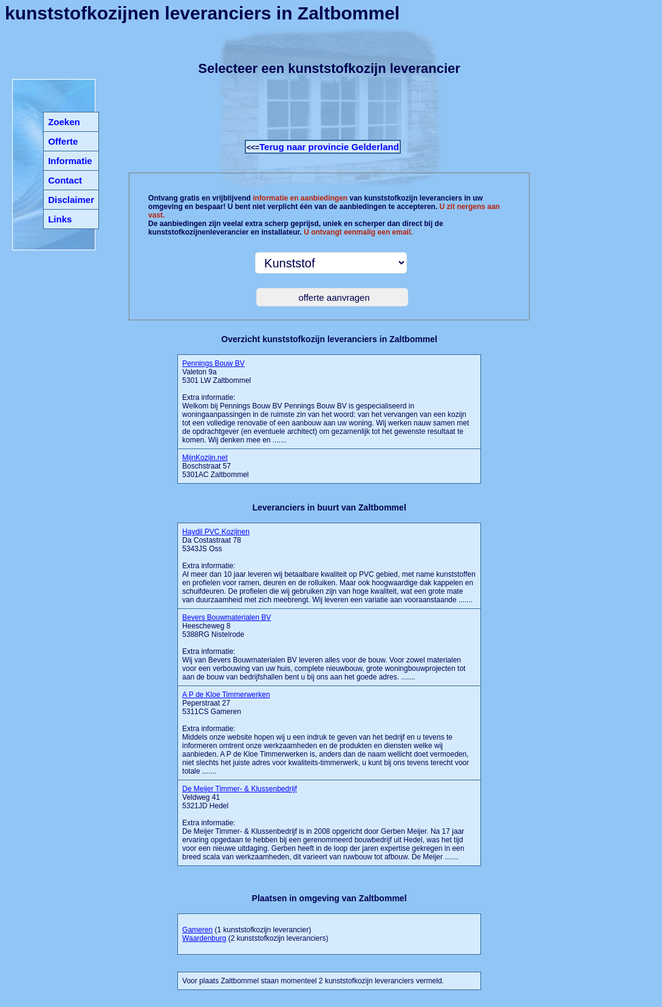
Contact (65, 180)
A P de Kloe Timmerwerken (226, 694)
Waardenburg (204, 938)
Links (60, 219)
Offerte (63, 141)
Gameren (197, 930)
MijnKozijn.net (205, 457)
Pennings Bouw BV (213, 363)
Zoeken (64, 122)
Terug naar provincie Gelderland (329, 147)
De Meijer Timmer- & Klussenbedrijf (239, 789)
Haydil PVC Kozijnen (216, 532)
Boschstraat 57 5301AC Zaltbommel (215, 466)
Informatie (70, 161)
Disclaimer (71, 199)
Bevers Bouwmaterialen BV (226, 617)
